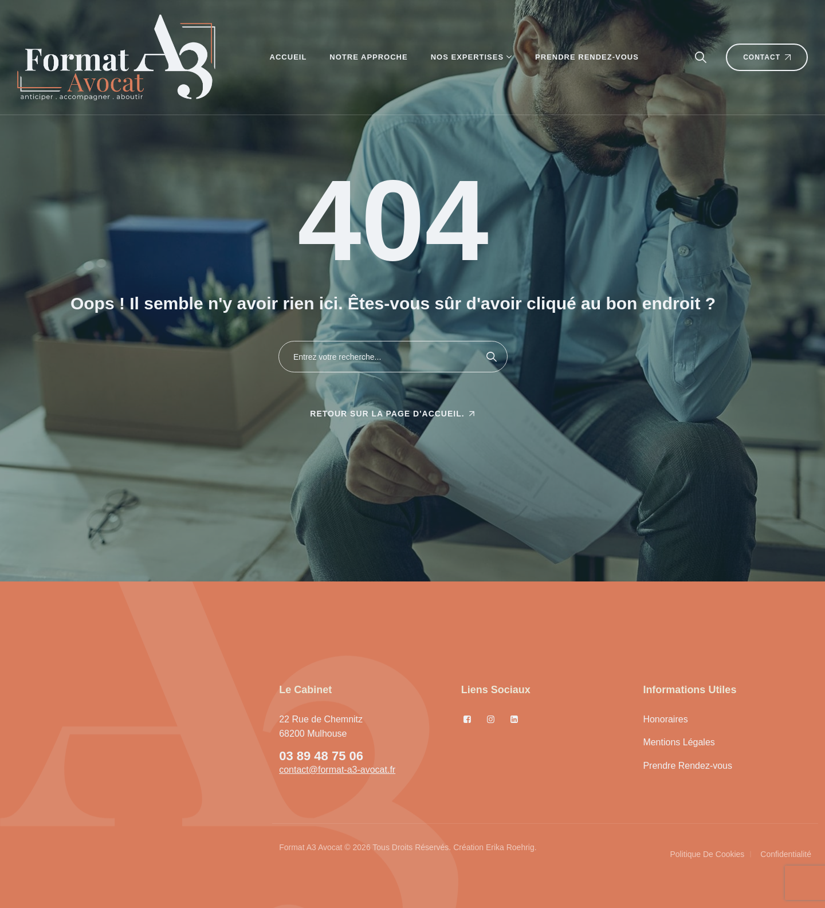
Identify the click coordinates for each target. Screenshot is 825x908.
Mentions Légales (678, 742)
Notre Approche (368, 57)
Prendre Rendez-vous (587, 57)
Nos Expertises (467, 57)
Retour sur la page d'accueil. (387, 413)
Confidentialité (785, 854)
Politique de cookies (707, 854)
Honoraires (665, 719)
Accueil (288, 57)
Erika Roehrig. (511, 847)
